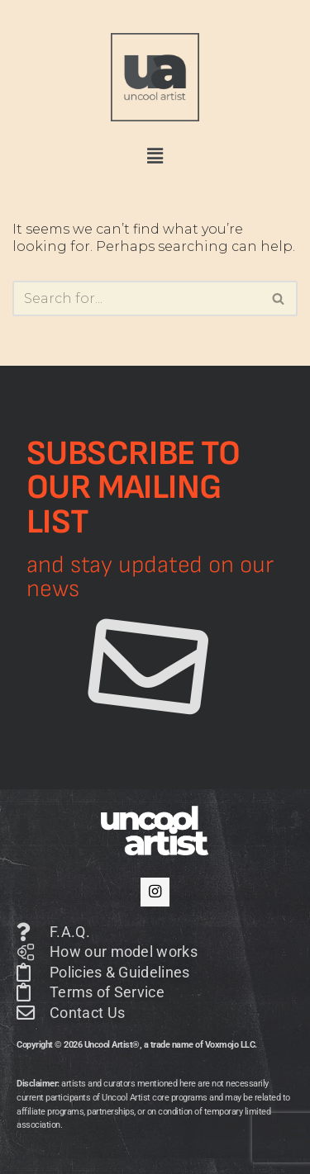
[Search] (136, 298)
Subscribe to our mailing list (133, 487)
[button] (155, 156)
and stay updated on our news (150, 577)
